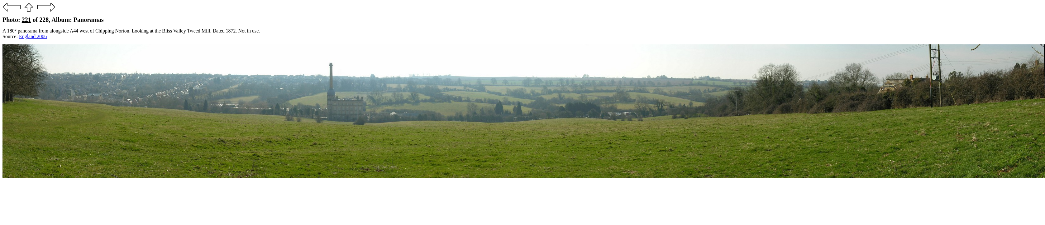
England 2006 (33, 36)
